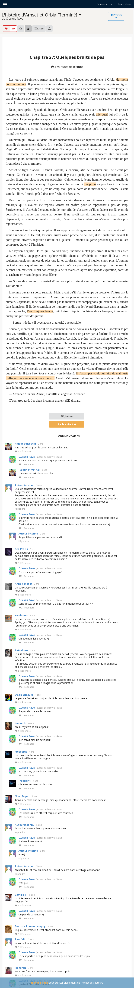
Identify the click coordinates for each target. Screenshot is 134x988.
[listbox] (55, 16)
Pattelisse (21, 650)
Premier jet (116, 16)
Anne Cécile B (23, 583)
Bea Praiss (21, 549)
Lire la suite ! (67, 424)
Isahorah (20, 967)
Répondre (25, 451)
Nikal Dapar (22, 796)
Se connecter (104, 4)
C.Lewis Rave (26, 456)
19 (13, 28)
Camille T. (21, 894)
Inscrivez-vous (39, 982)
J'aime (67, 416)
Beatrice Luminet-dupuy (30, 926)
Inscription (124, 4)
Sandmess (21, 615)
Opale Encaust (24, 694)
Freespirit (21, 751)
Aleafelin (20, 939)
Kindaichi (20, 723)
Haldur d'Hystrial (25, 443)
